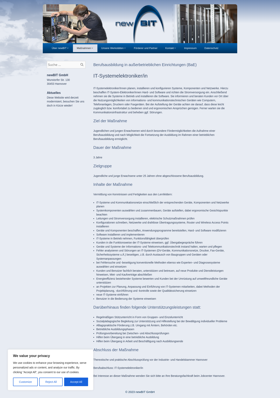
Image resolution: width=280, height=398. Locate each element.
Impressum (190, 48)
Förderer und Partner (146, 48)
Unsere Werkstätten (115, 48)
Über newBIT (62, 48)
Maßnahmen (87, 48)
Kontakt (172, 48)
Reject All (51, 381)
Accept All (76, 381)
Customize (25, 381)
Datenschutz (211, 48)
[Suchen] (82, 64)
